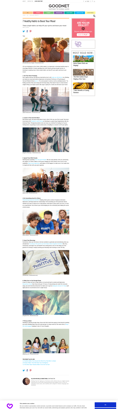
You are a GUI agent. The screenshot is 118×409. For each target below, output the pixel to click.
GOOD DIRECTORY (39, 1)
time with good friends (40, 159)
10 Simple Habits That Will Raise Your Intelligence (35, 362)
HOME (24, 15)
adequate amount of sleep (59, 286)
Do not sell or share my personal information (105, 403)
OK (105, 397)
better (60, 77)
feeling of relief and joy (37, 121)
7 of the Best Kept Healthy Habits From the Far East (36, 364)
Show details (23, 406)
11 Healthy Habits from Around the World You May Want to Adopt (39, 361)
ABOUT (24, 1)
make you (54, 77)
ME (27, 15)
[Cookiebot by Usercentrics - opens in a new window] (9, 406)
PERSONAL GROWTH (34, 15)
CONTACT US (30, 1)
